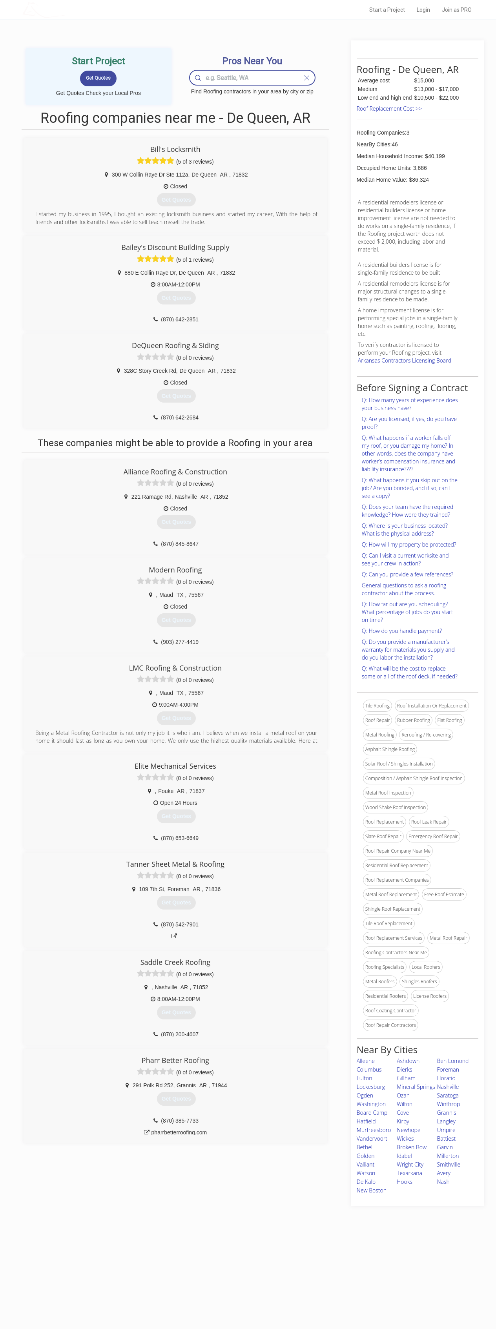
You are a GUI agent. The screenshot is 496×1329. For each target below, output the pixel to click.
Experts (216, 1271)
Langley (446, 1121)
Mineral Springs (416, 1086)
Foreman (448, 1069)
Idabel (404, 1155)
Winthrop (448, 1104)
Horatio (446, 1078)
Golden (366, 1155)
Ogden (365, 1095)
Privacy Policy (353, 1271)
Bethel (364, 1147)
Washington (371, 1104)
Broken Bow (412, 1147)
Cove (403, 1112)
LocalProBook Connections (368, 1289)
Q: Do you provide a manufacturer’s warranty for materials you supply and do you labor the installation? (408, 649)
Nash (443, 1181)
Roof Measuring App (229, 1280)
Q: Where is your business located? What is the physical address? (405, 529)
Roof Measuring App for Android (242, 1298)
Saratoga (448, 1095)
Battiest (446, 1138)
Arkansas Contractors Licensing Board (404, 360)
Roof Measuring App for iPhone (241, 1289)
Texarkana (409, 1173)
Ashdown (408, 1061)
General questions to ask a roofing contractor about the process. (404, 589)
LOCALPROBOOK (68, 9)
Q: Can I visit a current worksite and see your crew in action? (405, 559)
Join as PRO (457, 10)
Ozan (403, 1095)
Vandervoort (372, 1138)
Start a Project (387, 10)
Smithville (449, 1164)
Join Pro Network (226, 1262)
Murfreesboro (374, 1130)
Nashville (448, 1086)
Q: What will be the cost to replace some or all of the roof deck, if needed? (410, 672)
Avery (443, 1173)
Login (423, 10)
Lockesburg (371, 1086)
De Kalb (366, 1181)
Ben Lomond (453, 1061)
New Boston (372, 1190)
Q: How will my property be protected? (409, 544)
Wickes (405, 1138)
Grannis (446, 1112)
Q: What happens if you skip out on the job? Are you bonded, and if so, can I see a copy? (410, 488)
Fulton (364, 1078)
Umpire (446, 1130)
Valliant (365, 1164)
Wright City (410, 1164)
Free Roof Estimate (119, 1289)
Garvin (445, 1147)
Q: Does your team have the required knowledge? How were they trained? (407, 510)
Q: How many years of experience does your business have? (410, 404)
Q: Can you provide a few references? (407, 574)
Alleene (366, 1061)
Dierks (404, 1069)
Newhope (408, 1130)
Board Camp (372, 1112)
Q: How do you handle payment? (402, 630)
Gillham (406, 1078)
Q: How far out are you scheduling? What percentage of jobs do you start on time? (407, 611)
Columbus (369, 1069)
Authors (347, 1280)
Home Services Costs (122, 1262)
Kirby (403, 1121)
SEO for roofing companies (367, 1298)
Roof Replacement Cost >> (389, 108)
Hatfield (366, 1121)
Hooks (404, 1181)
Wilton (404, 1104)
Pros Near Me (113, 1271)
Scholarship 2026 (357, 1262)
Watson (366, 1173)
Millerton (448, 1155)
